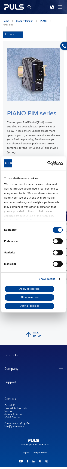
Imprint (26, 452)
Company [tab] (11, 369)
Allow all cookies (29, 288)
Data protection (40, 452)
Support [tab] (10, 382)
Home (6, 21)
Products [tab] (11, 355)
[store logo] (14, 7)
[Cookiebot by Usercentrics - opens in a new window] (48, 163)
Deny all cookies (29, 306)
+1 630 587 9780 (21, 423)
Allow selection (29, 297)
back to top (33, 334)
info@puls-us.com (14, 426)
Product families (25, 21)
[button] (52, 7)
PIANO (44, 21)
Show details (47, 279)
